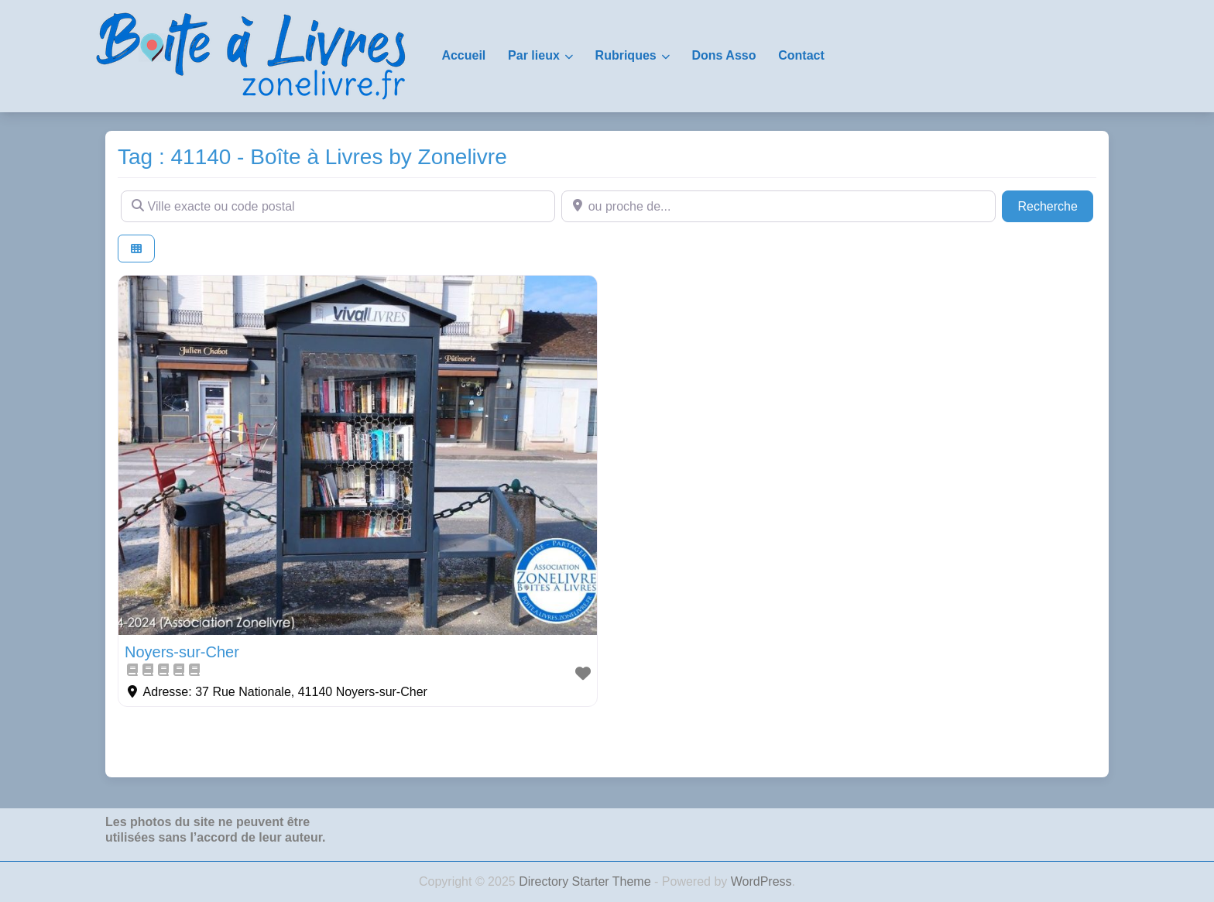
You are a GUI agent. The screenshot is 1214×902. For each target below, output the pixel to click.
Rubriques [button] (626, 55)
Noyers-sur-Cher (182, 651)
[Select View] (136, 249)
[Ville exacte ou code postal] (338, 205)
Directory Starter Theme (586, 881)
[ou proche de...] (778, 205)
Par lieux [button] (534, 55)
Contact (801, 55)
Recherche (1055, 205)
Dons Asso (723, 55)
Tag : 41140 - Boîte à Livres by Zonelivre (312, 157)
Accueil (463, 55)
